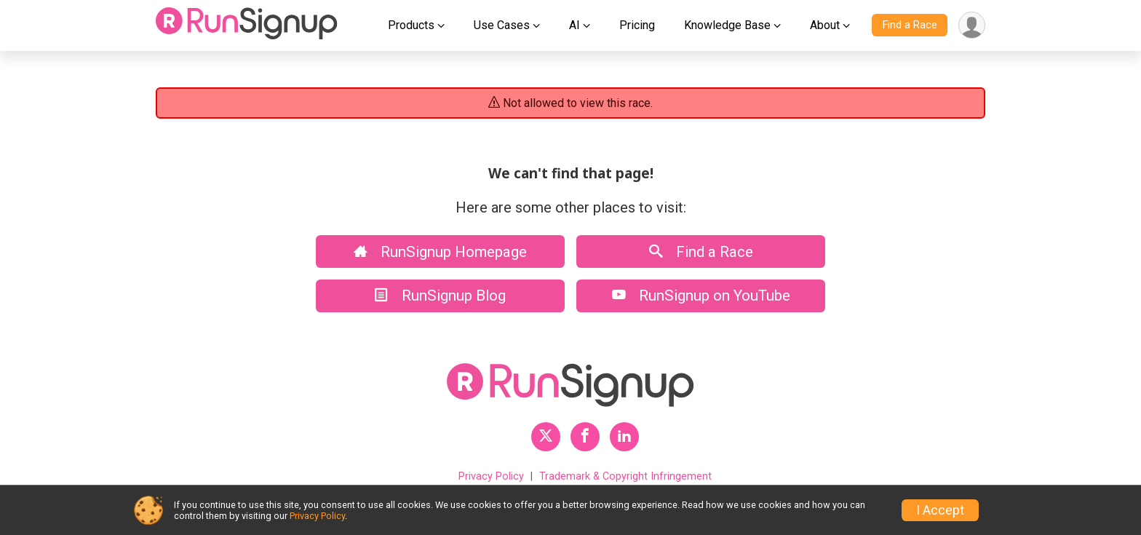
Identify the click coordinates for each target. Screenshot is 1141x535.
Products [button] (411, 25)
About (825, 25)
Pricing (637, 25)
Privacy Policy (491, 476)
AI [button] (574, 25)
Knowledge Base (727, 25)
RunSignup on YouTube (701, 295)
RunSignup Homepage (440, 252)
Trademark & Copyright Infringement (625, 476)
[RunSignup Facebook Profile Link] (585, 436)
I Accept (940, 510)
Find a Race (910, 25)
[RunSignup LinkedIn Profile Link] (624, 436)
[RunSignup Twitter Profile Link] (545, 436)
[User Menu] (971, 25)
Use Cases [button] (502, 25)
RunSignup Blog (440, 295)
